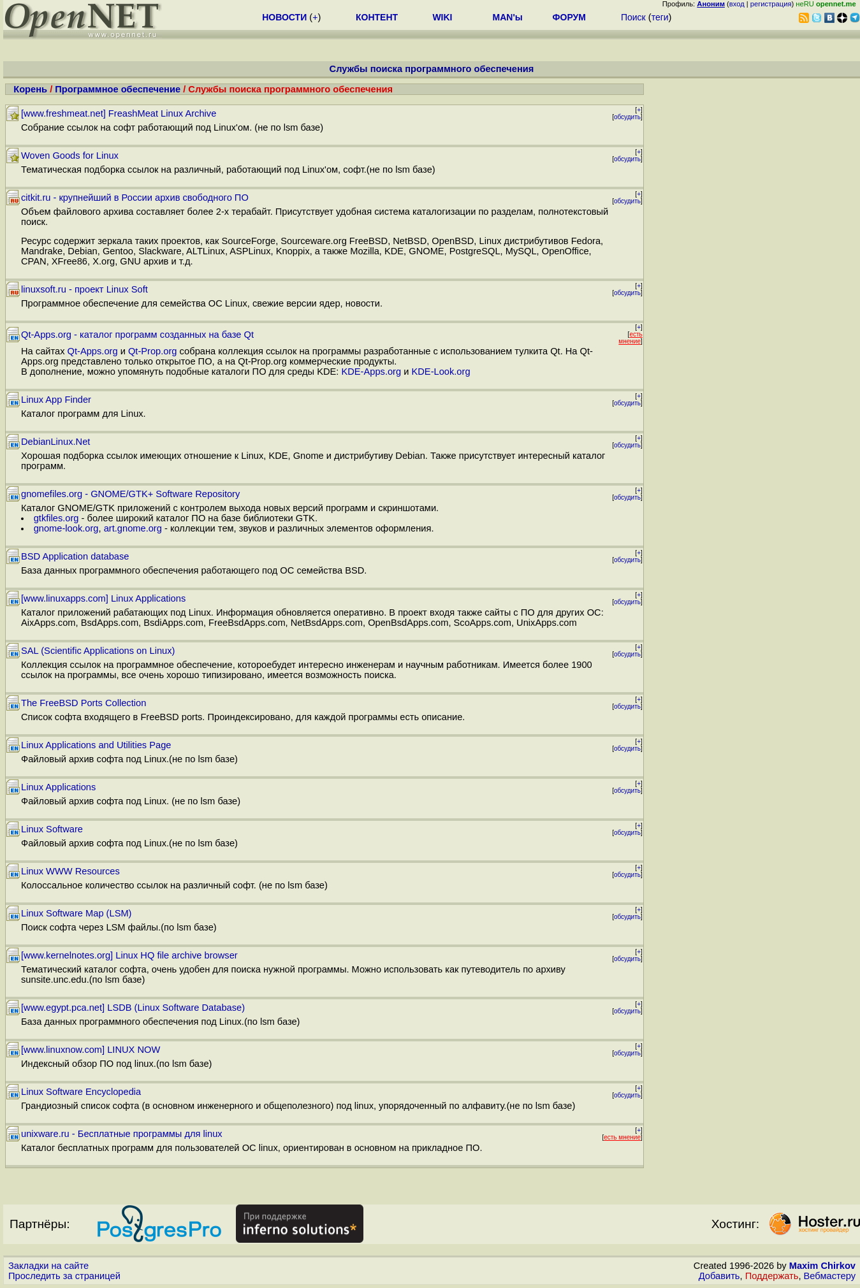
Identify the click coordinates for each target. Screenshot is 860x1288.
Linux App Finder (56, 399)
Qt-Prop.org (152, 351)
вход (737, 4)
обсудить (627, 116)
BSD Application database (75, 556)
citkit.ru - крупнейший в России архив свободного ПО (135, 197)
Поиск (633, 17)
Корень (30, 89)
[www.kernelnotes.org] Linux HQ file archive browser (129, 955)
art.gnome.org (133, 528)
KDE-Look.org (441, 371)
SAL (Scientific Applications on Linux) (98, 651)
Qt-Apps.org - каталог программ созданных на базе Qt (137, 334)
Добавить (719, 1276)
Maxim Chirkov (822, 1266)
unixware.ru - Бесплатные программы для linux (121, 1134)
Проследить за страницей (64, 1276)
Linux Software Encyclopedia (81, 1092)
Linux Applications (58, 787)
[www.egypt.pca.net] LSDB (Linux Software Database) (133, 1007)
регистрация (771, 4)
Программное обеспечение (117, 89)
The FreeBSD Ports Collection (83, 703)
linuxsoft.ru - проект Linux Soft (84, 289)
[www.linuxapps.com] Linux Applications (103, 598)
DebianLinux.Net (55, 442)
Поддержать (772, 1276)
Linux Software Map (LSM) (76, 913)
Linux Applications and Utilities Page (96, 745)
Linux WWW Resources (70, 871)
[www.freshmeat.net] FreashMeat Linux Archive (118, 113)
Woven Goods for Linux (70, 155)
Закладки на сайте (48, 1266)
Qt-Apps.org (93, 351)
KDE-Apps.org (371, 371)
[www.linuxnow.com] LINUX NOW (90, 1050)
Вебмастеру (830, 1276)
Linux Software (52, 829)
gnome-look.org (66, 528)
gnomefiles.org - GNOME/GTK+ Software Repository (130, 494)
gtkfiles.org (56, 518)
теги (660, 17)
